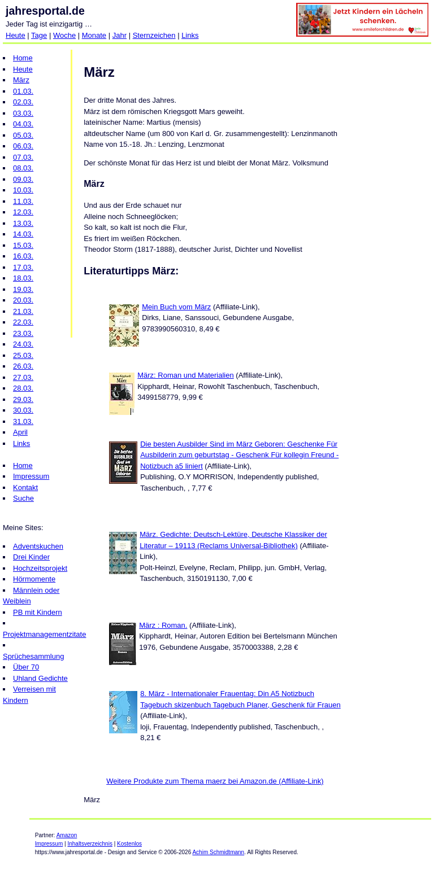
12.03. (23, 212)
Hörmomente (34, 579)
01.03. (23, 91)
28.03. (23, 388)
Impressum (31, 476)
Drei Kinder (31, 557)
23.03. (23, 333)
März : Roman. (163, 625)
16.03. (23, 256)
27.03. (23, 377)
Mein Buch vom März (176, 307)
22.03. (23, 322)
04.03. (23, 124)
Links (189, 35)
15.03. (23, 245)
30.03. (23, 410)
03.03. (23, 113)
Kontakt (25, 487)
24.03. (23, 344)
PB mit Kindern (37, 612)
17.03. (23, 267)
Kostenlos (129, 844)
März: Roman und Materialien (185, 375)
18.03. (23, 278)
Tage (39, 35)
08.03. (23, 168)
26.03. (23, 366)
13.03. (23, 223)
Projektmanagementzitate (44, 634)
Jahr (119, 35)
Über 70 (26, 667)
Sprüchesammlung (33, 656)
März (21, 80)
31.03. (23, 421)
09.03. (23, 179)
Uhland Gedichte (40, 678)
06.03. (23, 146)
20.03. (23, 300)
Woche (64, 35)
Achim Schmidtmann (218, 852)
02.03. (23, 102)
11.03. (23, 201)
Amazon (67, 835)
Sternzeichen (154, 35)
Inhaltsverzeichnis (89, 844)
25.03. (23, 355)
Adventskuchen (38, 546)
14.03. (23, 234)
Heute (15, 35)
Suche (23, 498)
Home (23, 58)
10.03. (23, 190)
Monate (94, 35)
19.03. (23, 289)
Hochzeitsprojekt (40, 568)
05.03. (23, 135)
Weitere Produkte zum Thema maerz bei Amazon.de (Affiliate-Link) (214, 781)
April (20, 432)
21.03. (23, 311)
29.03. (23, 399)
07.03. (23, 157)
